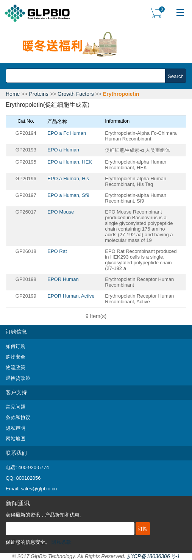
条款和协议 (18, 417)
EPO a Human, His (68, 178)
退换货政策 (18, 378)
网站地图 (15, 438)
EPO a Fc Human (66, 133)
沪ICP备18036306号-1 (153, 556)
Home (13, 94)
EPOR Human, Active (70, 296)
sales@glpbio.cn (39, 488)
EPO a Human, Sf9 (68, 195)
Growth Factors (76, 94)
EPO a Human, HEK (69, 162)
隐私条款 (61, 542)
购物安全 (15, 357)
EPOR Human (62, 279)
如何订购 (15, 346)
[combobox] (88, 76)
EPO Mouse (60, 212)
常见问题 (15, 407)
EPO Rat (57, 251)
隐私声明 (15, 428)
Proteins (38, 94)
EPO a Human (63, 150)
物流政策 (15, 367)
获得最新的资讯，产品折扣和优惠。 (45, 515)
